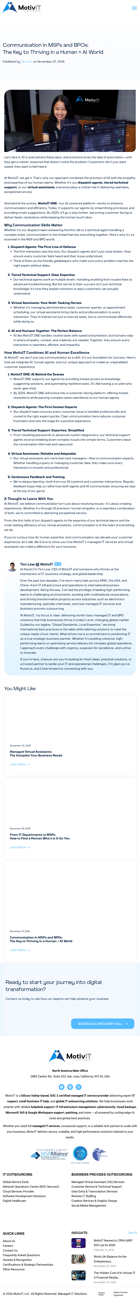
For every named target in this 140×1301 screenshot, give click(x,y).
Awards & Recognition (17, 1260)
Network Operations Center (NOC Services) (31, 1186)
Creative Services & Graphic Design (94, 1201)
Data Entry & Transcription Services (94, 1191)
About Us (9, 1241)
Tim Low (26, 61)
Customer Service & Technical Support (96, 1186)
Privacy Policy (101, 1294)
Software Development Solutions (24, 1196)
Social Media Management (88, 1205)
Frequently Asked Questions (21, 1255)
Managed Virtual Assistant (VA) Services (97, 1182)
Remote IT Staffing (83, 1196)
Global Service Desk (16, 1182)
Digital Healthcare (14, 1201)
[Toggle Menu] (134, 8)
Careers (8, 1246)
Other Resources (14, 1269)
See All (132, 1232)
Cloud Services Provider (18, 1191)
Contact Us (10, 1250)
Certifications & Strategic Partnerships (28, 1264)
